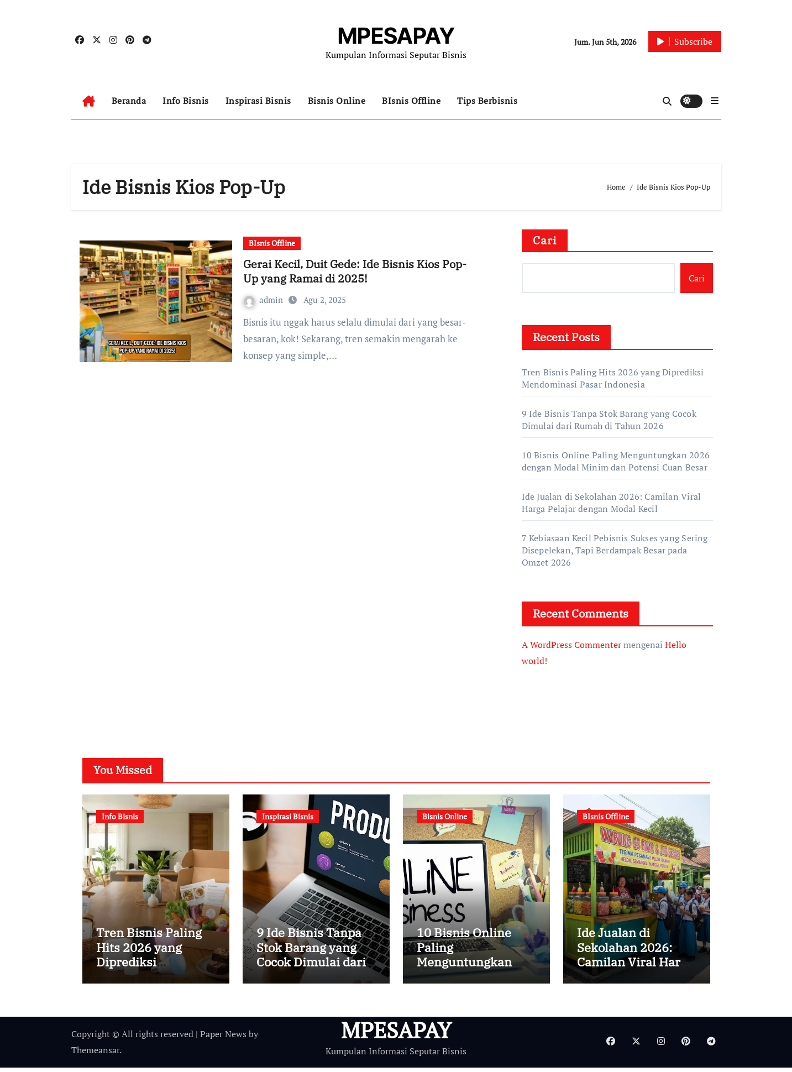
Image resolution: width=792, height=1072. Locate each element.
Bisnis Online (337, 101)
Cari (545, 240)
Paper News (223, 1039)
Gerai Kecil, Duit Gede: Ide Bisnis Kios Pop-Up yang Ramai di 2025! (354, 271)
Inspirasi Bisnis (258, 101)
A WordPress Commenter (571, 645)
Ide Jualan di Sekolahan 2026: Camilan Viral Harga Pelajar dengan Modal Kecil (611, 502)
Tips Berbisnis (487, 101)
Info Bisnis (185, 101)
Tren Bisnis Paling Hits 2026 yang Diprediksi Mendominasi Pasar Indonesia (613, 378)
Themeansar (95, 1054)
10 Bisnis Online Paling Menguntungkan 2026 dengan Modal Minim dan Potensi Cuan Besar (616, 461)
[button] (714, 100)
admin (264, 299)
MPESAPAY (396, 35)
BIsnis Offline (411, 101)
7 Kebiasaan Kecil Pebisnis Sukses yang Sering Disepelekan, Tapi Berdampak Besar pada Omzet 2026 (615, 550)
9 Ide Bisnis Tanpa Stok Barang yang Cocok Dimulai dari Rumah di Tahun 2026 (609, 419)
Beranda (129, 101)
